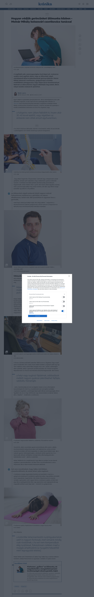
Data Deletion (39, 320)
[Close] (69, 276)
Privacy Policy (54, 320)
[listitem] (47, 294)
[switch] (63, 297)
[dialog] (47, 298)
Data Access (46, 320)
